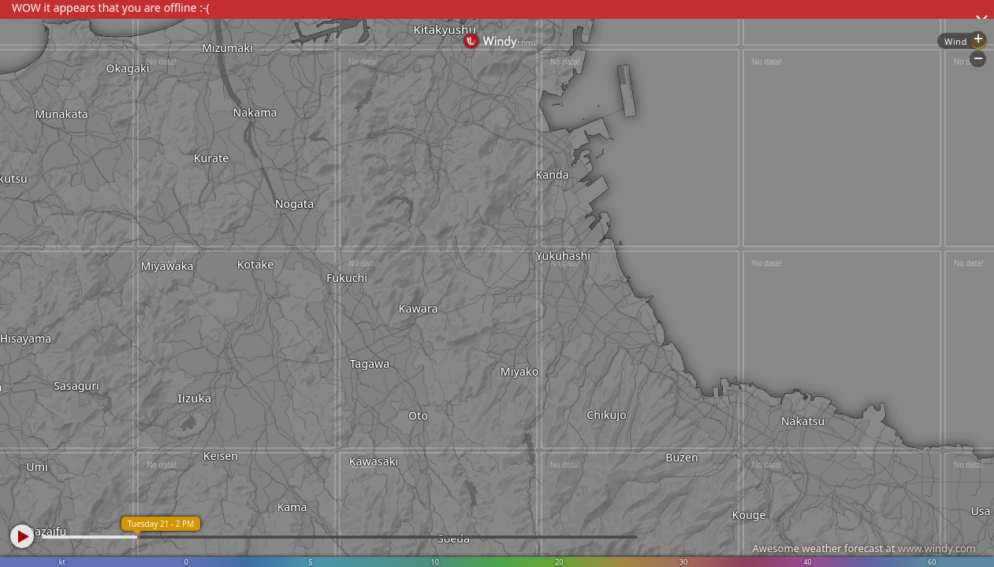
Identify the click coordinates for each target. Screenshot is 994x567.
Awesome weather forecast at (864, 548)
